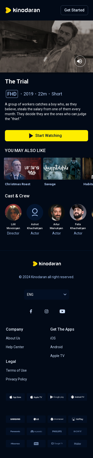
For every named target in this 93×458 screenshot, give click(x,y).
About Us (13, 338)
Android (56, 347)
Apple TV (57, 356)
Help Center (15, 347)
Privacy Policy (16, 379)
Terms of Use (16, 370)
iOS (53, 338)
